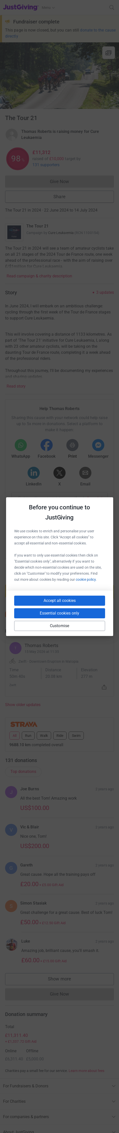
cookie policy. (86, 579)
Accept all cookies (60, 600)
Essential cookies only (59, 613)
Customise (59, 625)
